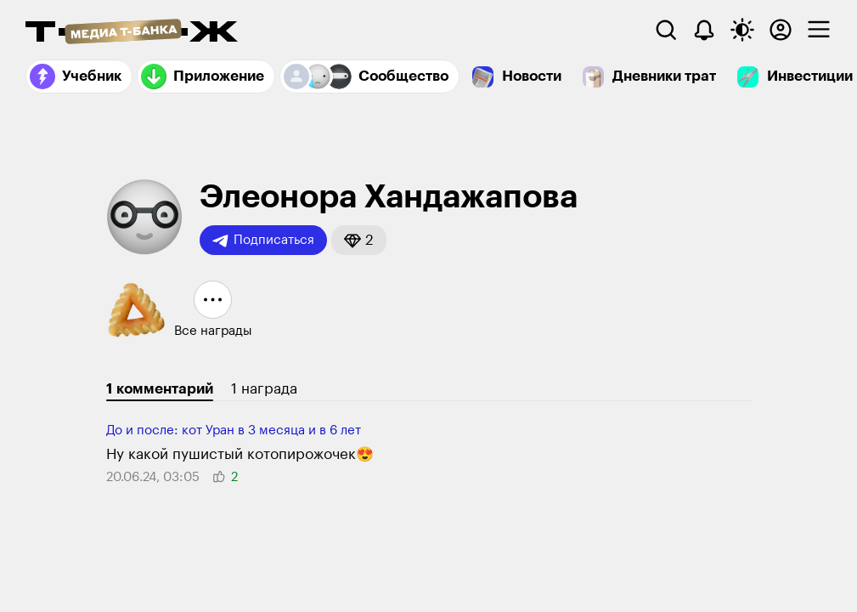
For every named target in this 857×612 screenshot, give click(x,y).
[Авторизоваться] (780, 29)
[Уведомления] (704, 29)
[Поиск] (666, 29)
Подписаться (263, 240)
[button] (358, 240)
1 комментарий (159, 389)
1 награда (264, 389)
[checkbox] (819, 29)
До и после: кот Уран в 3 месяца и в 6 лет (233, 430)
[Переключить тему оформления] (742, 29)
